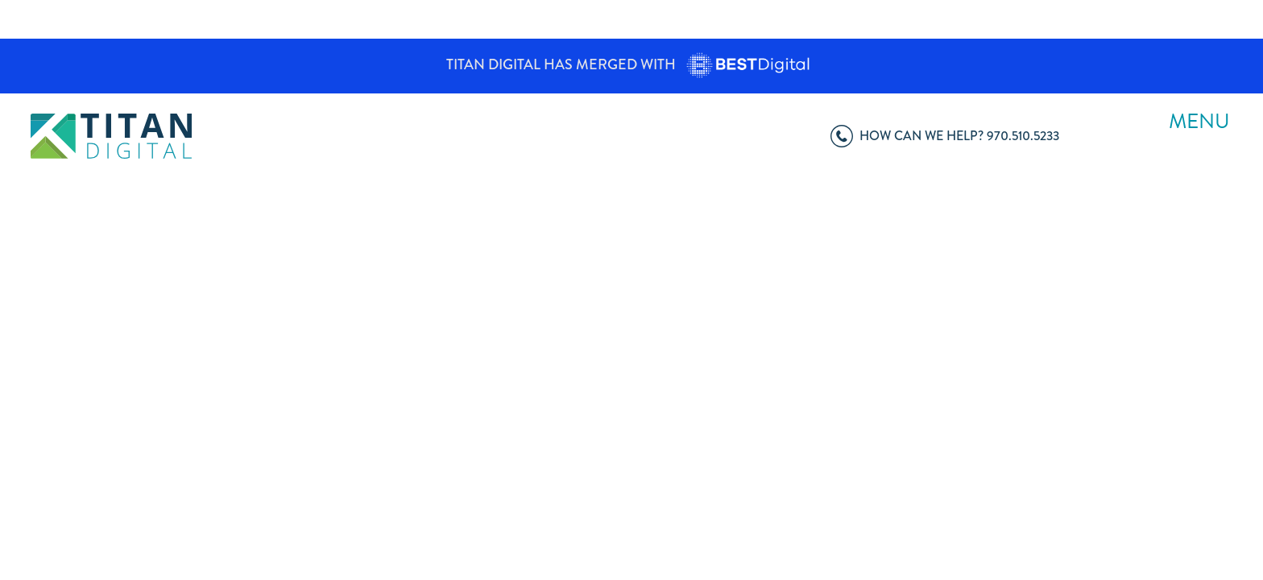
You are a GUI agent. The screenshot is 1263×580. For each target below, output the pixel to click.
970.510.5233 (944, 135)
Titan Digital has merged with (632, 64)
